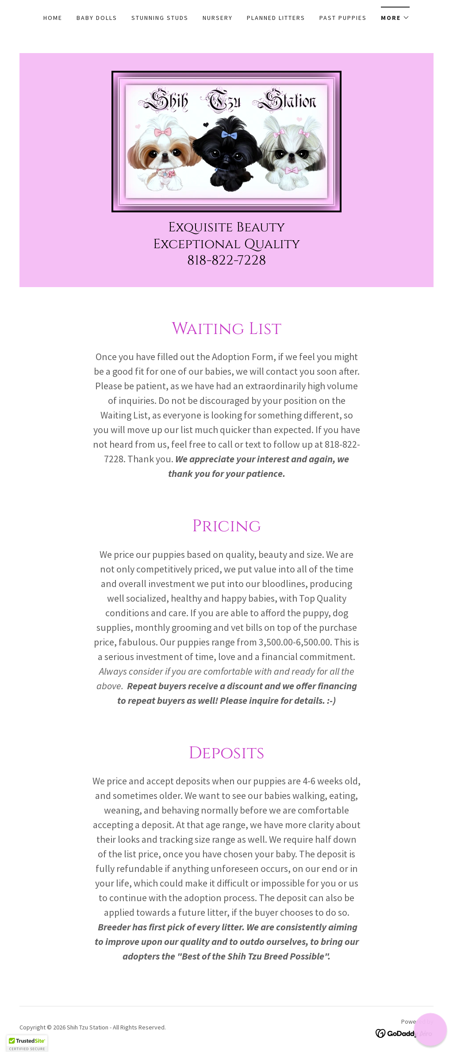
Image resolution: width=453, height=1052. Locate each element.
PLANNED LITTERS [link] (276, 18)
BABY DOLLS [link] (97, 18)
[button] (395, 15)
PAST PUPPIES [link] (343, 18)
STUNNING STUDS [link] (159, 18)
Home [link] (52, 18)
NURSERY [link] (218, 18)
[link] (226, 140)
